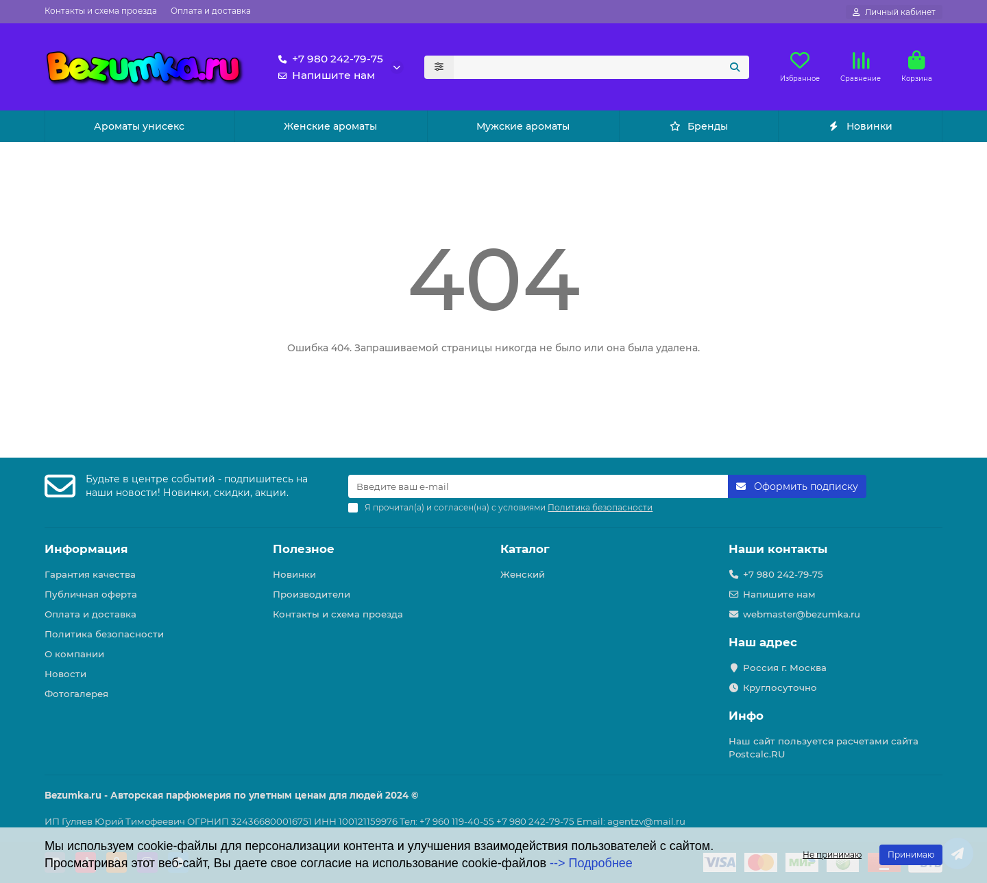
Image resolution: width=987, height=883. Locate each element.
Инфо (746, 715)
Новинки (859, 126)
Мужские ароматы (523, 126)
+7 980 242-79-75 (328, 59)
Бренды (699, 126)
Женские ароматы (330, 126)
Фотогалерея (76, 693)
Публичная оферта (91, 594)
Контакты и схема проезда (101, 10)
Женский (522, 574)
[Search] (602, 67)
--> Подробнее (591, 863)
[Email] (538, 486)
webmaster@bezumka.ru (801, 614)
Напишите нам (324, 75)
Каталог (525, 549)
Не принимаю (832, 854)
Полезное (303, 549)
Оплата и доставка (211, 10)
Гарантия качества (90, 574)
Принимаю (911, 854)
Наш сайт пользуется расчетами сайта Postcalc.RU (823, 747)
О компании (74, 653)
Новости (65, 673)
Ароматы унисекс (139, 126)
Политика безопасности (104, 633)
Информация (86, 549)
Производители (311, 594)
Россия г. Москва (785, 667)
